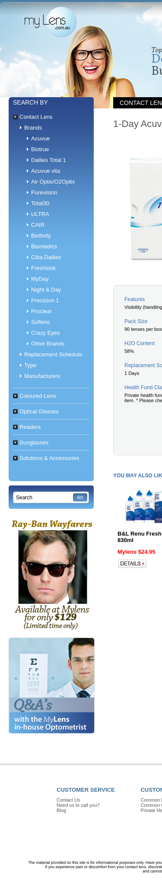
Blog (61, 810)
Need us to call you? (78, 805)
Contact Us (68, 800)
